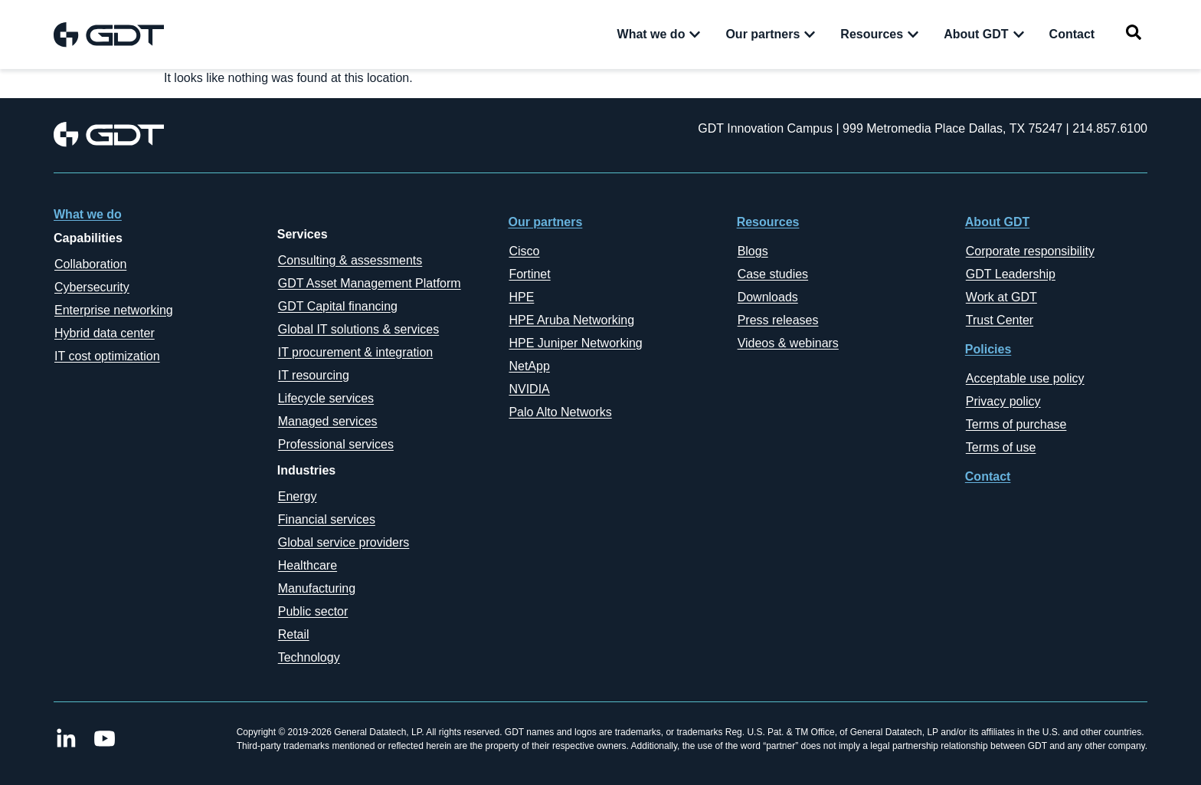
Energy (297, 496)
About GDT (997, 221)
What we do (88, 214)
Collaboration (90, 264)
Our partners (545, 221)
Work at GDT (1001, 297)
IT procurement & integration (355, 352)
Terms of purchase (1016, 424)
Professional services (336, 444)
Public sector (313, 611)
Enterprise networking (113, 310)
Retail (293, 634)
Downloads (768, 297)
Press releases (778, 320)
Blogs (753, 251)
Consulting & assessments (350, 260)
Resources (768, 221)
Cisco (524, 251)
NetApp (529, 366)
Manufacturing (316, 588)
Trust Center (999, 320)
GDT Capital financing (338, 306)
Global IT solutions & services (358, 329)
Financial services (326, 519)
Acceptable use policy (1025, 378)
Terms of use (1001, 447)
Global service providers (344, 542)
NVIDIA (529, 389)
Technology (309, 657)
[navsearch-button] (1133, 35)
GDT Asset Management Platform (369, 283)
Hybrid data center (104, 333)
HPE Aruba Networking (571, 320)
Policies (988, 349)
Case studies (773, 274)
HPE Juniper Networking (575, 343)
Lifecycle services (326, 398)
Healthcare (307, 565)
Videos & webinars (788, 343)
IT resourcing (313, 375)
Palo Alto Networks (560, 412)
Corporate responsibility (1030, 251)
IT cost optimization (107, 356)
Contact (988, 476)
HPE (521, 297)
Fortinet (529, 274)
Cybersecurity (91, 287)
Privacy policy (1003, 401)
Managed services (328, 421)
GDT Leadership (1010, 274)
